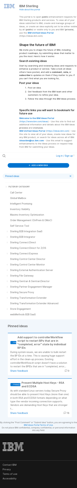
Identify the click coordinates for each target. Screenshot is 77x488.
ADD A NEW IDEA (38, 165)
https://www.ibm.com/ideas (34, 121)
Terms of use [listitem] (10, 474)
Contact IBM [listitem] (9, 464)
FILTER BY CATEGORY (17, 186)
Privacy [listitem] (7, 469)
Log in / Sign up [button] (65, 155)
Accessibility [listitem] (9, 478)
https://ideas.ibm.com (58, 131)
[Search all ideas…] (23, 156)
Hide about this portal (29, 9)
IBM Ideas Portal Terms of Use (38, 425)
